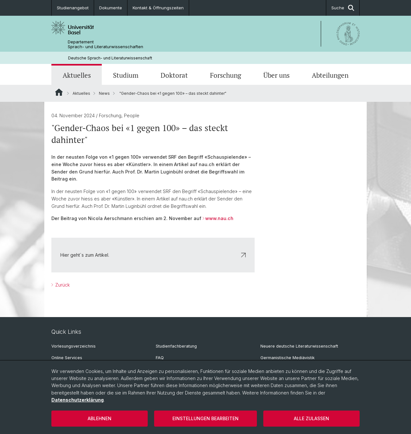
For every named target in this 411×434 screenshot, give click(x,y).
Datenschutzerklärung (77, 400)
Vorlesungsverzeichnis (73, 346)
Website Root (59, 92)
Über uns (276, 75)
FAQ (160, 357)
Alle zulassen (311, 418)
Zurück (62, 285)
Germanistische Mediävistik (287, 357)
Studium (125, 75)
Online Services (66, 357)
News (104, 93)
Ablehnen (99, 418)
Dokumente (110, 7)
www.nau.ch (219, 218)
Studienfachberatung (176, 346)
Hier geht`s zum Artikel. (153, 255)
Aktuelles (77, 75)
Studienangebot (73, 7)
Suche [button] (342, 8)
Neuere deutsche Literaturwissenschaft (299, 346)
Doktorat (174, 75)
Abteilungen (330, 75)
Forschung (225, 75)
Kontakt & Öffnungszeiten (158, 7)
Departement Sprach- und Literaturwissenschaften (105, 44)
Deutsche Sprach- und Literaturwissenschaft (110, 58)
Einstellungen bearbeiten (205, 418)
